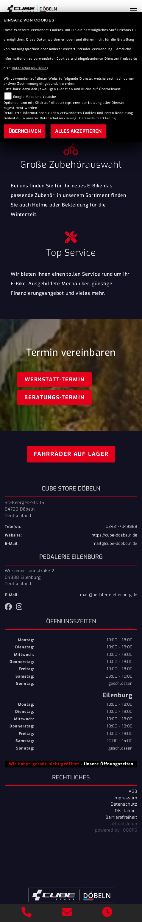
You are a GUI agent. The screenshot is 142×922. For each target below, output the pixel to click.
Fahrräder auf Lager (71, 454)
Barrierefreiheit (121, 817)
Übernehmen (25, 131)
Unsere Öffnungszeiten (108, 764)
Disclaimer (126, 810)
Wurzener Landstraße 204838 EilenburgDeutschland (29, 577)
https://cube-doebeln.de (114, 535)
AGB (133, 791)
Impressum (125, 798)
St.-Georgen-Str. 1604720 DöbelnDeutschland (24, 509)
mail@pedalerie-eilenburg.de (108, 594)
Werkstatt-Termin (55, 379)
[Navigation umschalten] (133, 8)
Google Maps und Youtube (34, 97)
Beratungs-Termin (54, 397)
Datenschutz (124, 804)
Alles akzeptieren (78, 131)
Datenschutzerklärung (30, 68)
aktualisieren (123, 824)
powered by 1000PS (116, 830)
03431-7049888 (121, 526)
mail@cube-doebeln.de (115, 543)
